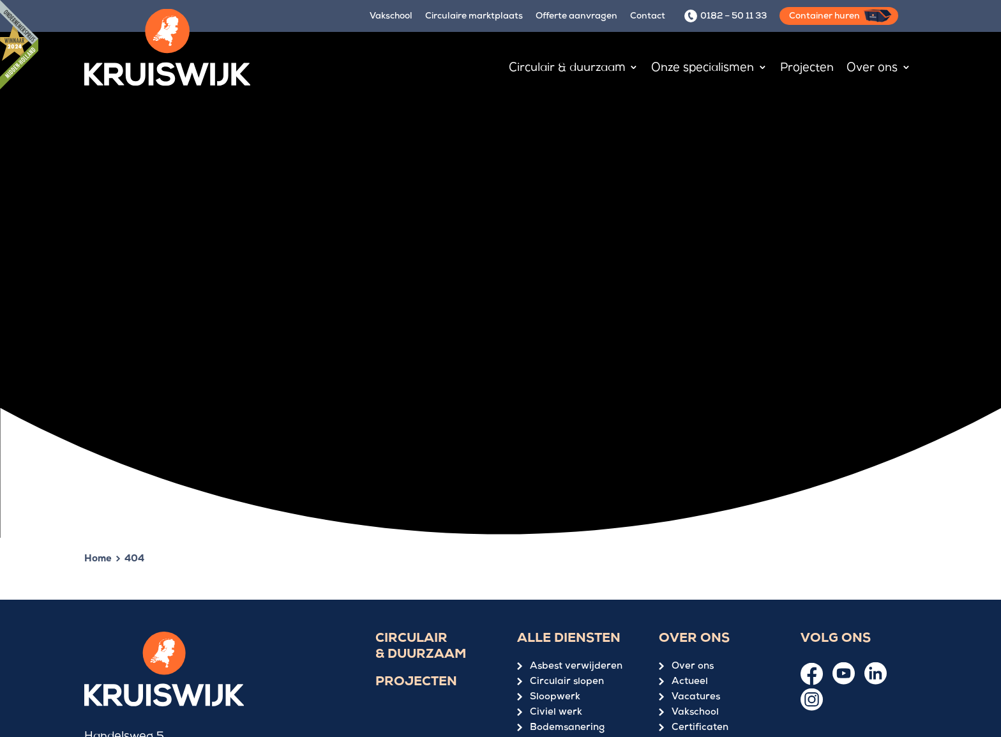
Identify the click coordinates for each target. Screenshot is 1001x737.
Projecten (416, 682)
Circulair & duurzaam (420, 647)
